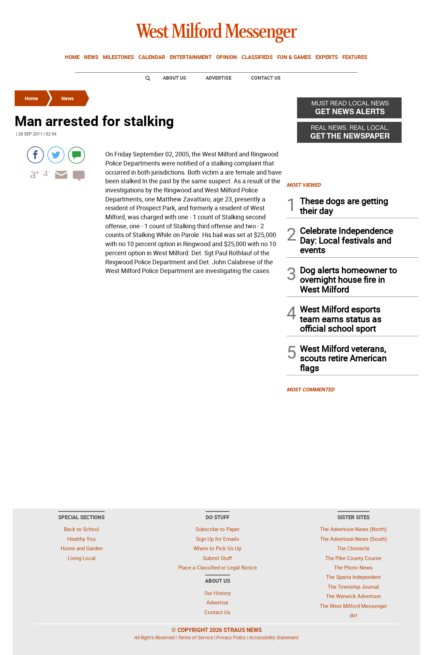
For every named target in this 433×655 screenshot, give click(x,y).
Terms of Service (195, 637)
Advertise (218, 77)
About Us (174, 77)
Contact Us (266, 77)
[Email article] (59, 181)
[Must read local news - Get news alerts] (352, 109)
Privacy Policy (231, 637)
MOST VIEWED (304, 184)
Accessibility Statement (274, 637)
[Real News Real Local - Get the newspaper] (352, 134)
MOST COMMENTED (310, 389)
